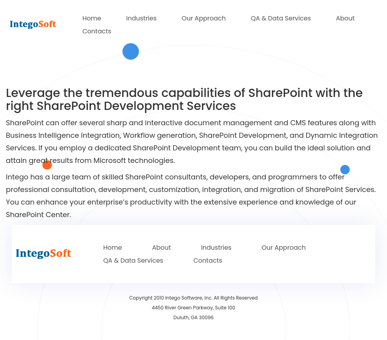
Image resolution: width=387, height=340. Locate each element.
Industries (141, 18)
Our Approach (204, 18)
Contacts (96, 31)
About (345, 18)
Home (91, 18)
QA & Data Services (281, 18)
